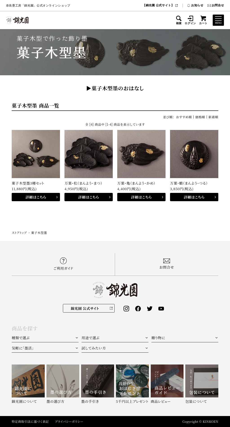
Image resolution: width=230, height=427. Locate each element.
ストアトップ (19, 232)
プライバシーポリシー (69, 421)
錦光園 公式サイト (85, 308)
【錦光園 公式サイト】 (161, 5)
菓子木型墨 (39, 232)
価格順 (200, 117)
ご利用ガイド (63, 263)
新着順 (213, 117)
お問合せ (216, 5)
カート (203, 20)
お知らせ (195, 5)
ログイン (190, 20)
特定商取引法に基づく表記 (30, 421)
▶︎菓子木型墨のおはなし (115, 88)
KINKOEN (210, 421)
